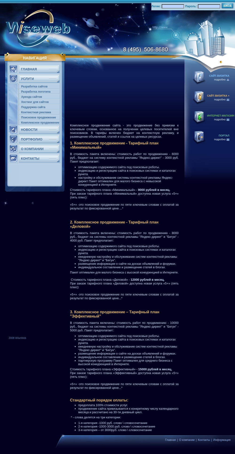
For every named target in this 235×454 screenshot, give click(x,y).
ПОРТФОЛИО (31, 139)
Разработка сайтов (34, 86)
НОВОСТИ (29, 130)
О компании (187, 440)
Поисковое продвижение (38, 117)
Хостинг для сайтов (35, 102)
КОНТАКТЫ (30, 158)
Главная (170, 440)
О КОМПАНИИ (32, 149)
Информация (222, 440)
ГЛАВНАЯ (29, 69)
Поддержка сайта (33, 107)
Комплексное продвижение (40, 122)
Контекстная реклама (36, 112)
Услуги (27, 79)
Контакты (204, 440)
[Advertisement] (18, 265)
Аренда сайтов (31, 96)
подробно (222, 79)
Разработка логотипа (36, 91)
